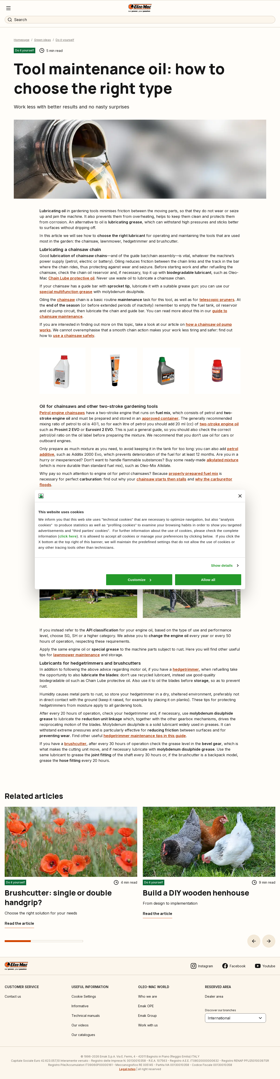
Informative (80, 1006)
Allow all (208, 580)
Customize (139, 580)
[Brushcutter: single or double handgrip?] (19, 923)
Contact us (13, 996)
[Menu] (8, 8)
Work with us (148, 1025)
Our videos (80, 1025)
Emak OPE (146, 1006)
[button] (253, 941)
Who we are (147, 996)
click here (68, 536)
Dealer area (214, 996)
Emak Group (147, 1016)
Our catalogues (83, 1035)
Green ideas (42, 40)
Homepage (21, 40)
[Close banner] (240, 496)
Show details (222, 565)
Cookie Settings (84, 996)
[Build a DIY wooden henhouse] (157, 913)
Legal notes (127, 1069)
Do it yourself (65, 40)
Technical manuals (86, 1016)
